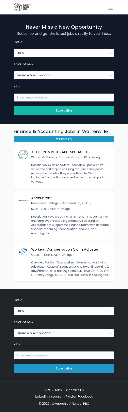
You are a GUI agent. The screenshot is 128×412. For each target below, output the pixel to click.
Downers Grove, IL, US (73, 157)
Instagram (56, 396)
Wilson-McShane (43, 157)
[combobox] (64, 53)
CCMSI (35, 255)
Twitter (71, 396)
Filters (64, 139)
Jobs (58, 390)
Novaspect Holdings (44, 203)
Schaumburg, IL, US (75, 203)
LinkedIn (41, 396)
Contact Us (75, 390)
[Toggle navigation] (110, 7)
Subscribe (64, 110)
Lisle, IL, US (51, 255)
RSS (47, 390)
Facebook (85, 396)
